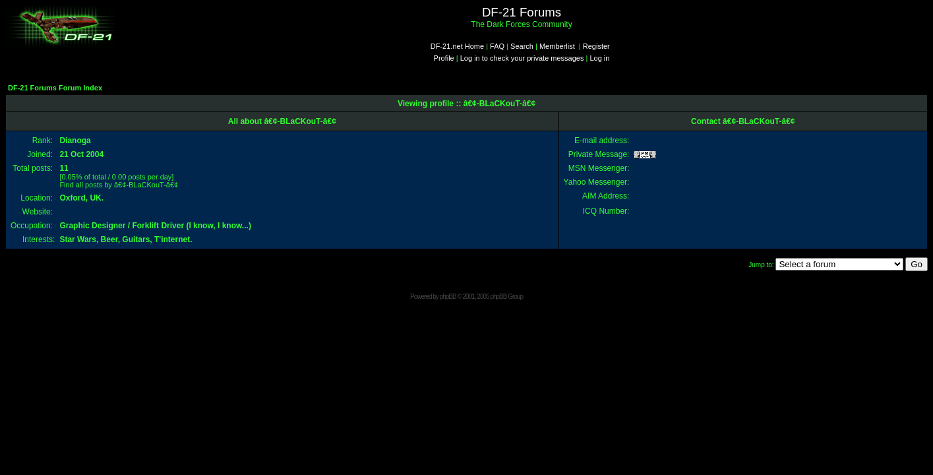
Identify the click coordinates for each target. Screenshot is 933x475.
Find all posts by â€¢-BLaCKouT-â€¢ (118, 185)
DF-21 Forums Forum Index (55, 88)
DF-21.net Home (457, 46)
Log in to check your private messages (522, 58)
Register (596, 46)
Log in (599, 58)
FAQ (497, 46)
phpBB (448, 296)
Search (521, 46)
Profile (444, 58)
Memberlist (557, 46)
